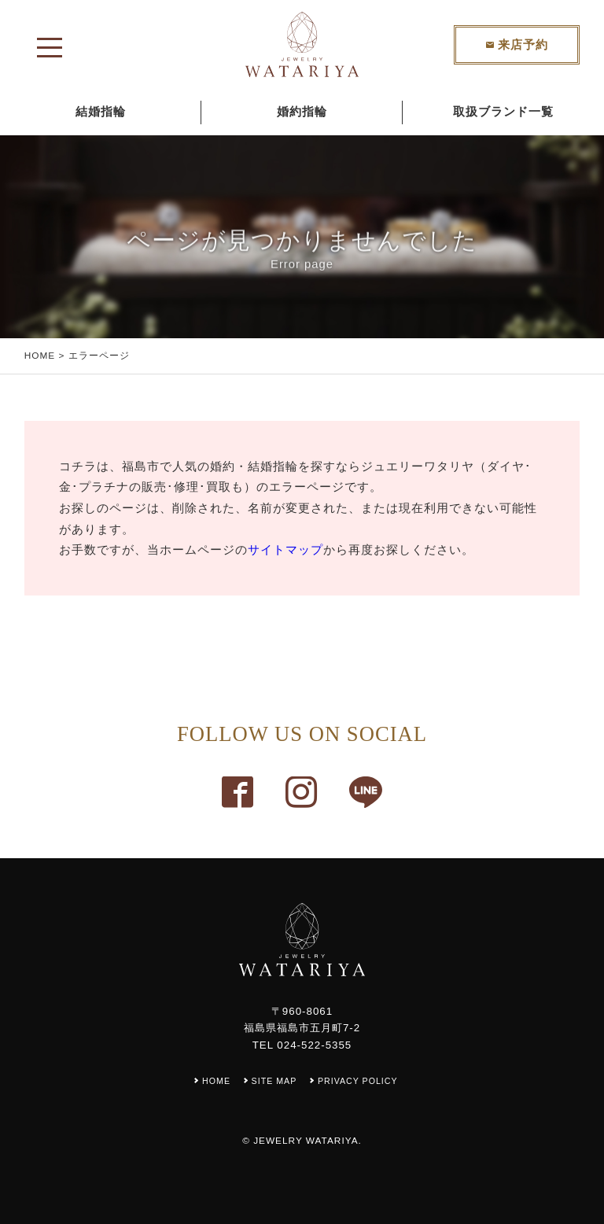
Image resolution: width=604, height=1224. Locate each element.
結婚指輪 (101, 111)
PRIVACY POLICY (358, 1081)
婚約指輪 (302, 111)
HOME (40, 355)
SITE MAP (274, 1081)
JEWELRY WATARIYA (305, 1140)
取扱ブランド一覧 (503, 111)
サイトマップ (285, 550)
